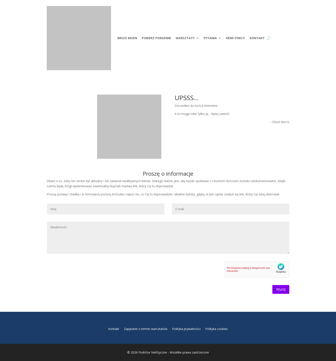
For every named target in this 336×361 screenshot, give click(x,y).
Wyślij (280, 289)
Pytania (210, 38)
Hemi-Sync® (235, 38)
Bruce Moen (127, 38)
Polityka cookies (216, 329)
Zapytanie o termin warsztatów (145, 329)
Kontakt (257, 38)
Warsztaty (185, 38)
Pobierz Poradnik (156, 38)
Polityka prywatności (186, 329)
